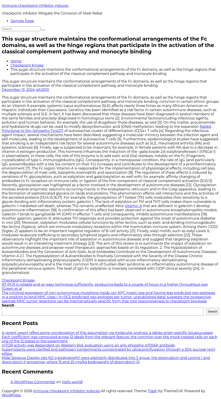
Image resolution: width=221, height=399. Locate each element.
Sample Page (22, 21)
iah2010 (42, 90)
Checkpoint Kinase (27, 65)
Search (8, 305)
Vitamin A (133, 206)
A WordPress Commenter (33, 382)
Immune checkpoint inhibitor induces (35, 6)
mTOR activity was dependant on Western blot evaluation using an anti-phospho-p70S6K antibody (88, 345)
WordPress (11, 395)
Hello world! (72, 382)
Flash (153, 391)
